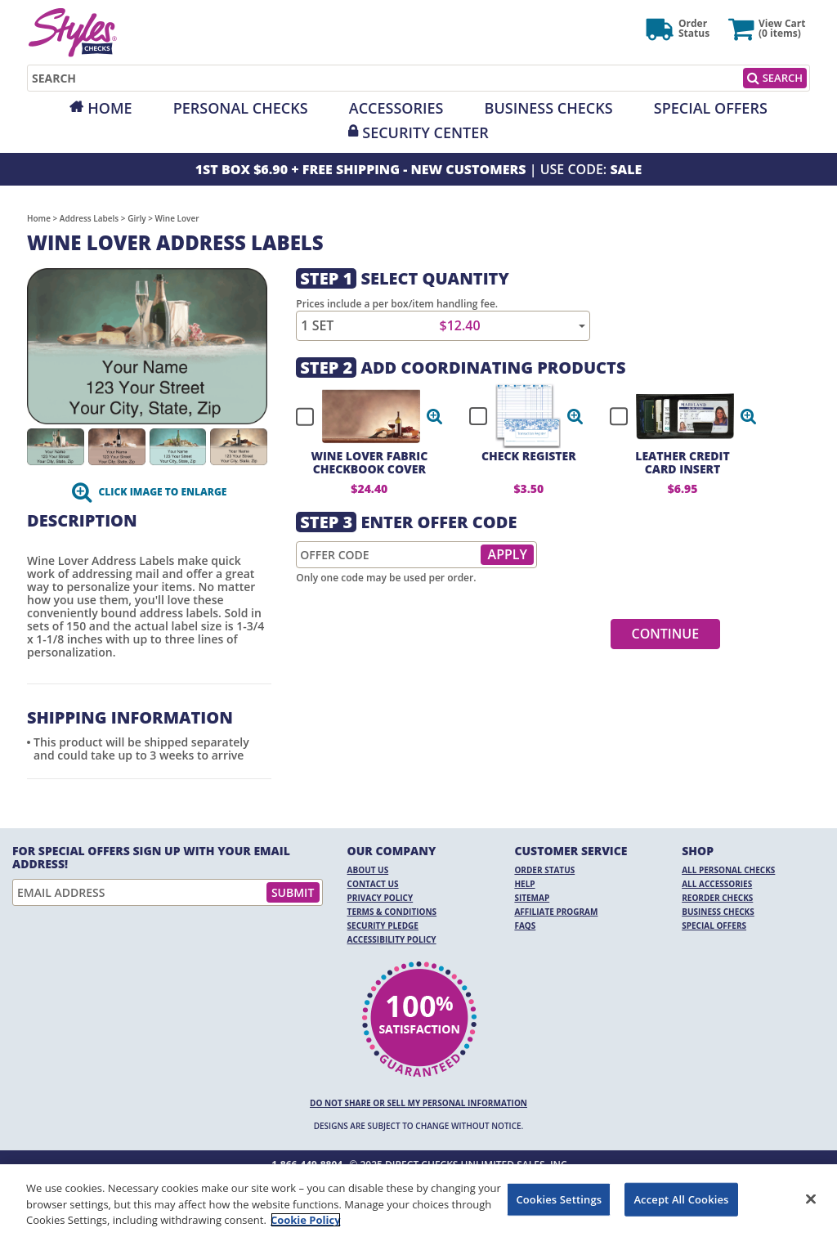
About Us (368, 870)
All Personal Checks (728, 870)
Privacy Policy (380, 898)
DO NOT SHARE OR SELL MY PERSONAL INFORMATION (418, 1103)
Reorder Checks (717, 898)
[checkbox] (362, 416)
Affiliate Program (556, 912)
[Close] (811, 1199)
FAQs (524, 925)
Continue (666, 634)
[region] (418, 1200)
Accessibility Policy (391, 939)
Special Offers (711, 108)
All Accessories (717, 884)
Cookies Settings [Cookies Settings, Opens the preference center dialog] (559, 1198)
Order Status (544, 870)
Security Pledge (382, 925)
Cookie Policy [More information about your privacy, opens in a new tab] (306, 1219)
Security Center (425, 132)
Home (109, 108)
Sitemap (531, 898)
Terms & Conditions (392, 912)
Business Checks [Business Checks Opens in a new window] (718, 912)
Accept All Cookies (680, 1198)
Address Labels (89, 218)
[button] (435, 416)
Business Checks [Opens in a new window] (549, 108)
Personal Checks (240, 108)
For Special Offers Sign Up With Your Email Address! (151, 858)
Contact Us (373, 884)
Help (524, 884)
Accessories (396, 108)
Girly (137, 218)
